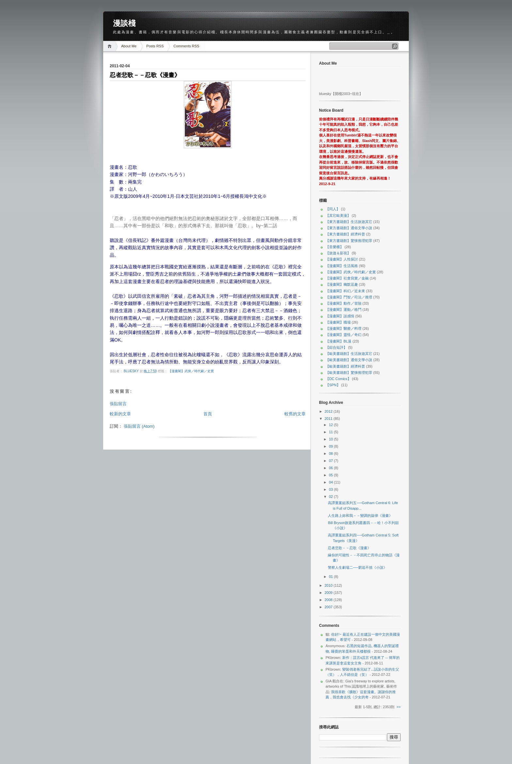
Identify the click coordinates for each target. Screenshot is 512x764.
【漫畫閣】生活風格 (342, 266)
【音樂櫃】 (335, 247)
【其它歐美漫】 (338, 215)
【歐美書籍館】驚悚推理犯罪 (349, 372)
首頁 (207, 413)
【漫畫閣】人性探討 (342, 259)
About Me (128, 46)
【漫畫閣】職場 (338, 322)
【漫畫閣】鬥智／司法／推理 (349, 297)
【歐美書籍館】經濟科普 (345, 366)
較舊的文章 (295, 413)
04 (331, 482)
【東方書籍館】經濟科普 (345, 234)
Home (110, 46)
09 (331, 446)
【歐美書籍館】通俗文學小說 (349, 360)
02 (331, 497)
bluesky (132, 371)
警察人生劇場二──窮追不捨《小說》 (357, 567)
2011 (329, 419)
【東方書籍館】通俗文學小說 (349, 228)
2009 (329, 593)
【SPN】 (333, 385)
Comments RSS (186, 46)
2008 (329, 600)
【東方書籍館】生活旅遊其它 (349, 222)
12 (331, 425)
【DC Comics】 (338, 379)
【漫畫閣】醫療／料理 (343, 328)
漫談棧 (124, 23)
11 (331, 432)
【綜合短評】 (336, 347)
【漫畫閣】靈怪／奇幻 (343, 335)
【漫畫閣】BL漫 (338, 341)
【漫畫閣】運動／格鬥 (343, 309)
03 (331, 489)
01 (331, 577)
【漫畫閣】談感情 (340, 316)
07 (331, 461)
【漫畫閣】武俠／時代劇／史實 (191, 371)
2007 (329, 607)
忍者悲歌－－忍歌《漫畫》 (349, 548)
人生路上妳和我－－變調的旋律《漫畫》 (360, 515)
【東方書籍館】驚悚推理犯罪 (349, 241)
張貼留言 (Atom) (139, 426)
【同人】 (333, 209)
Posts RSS (155, 46)
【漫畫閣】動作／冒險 (343, 303)
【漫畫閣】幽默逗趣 (342, 284)
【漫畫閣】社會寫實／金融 (347, 278)
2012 (329, 411)
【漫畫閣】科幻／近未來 (345, 291)
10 (331, 439)
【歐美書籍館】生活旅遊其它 (349, 354)
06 (331, 468)
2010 (329, 585)
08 (331, 453)
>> (398, 707)
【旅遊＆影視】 (338, 253)
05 (331, 475)
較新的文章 (120, 413)
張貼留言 (118, 403)
